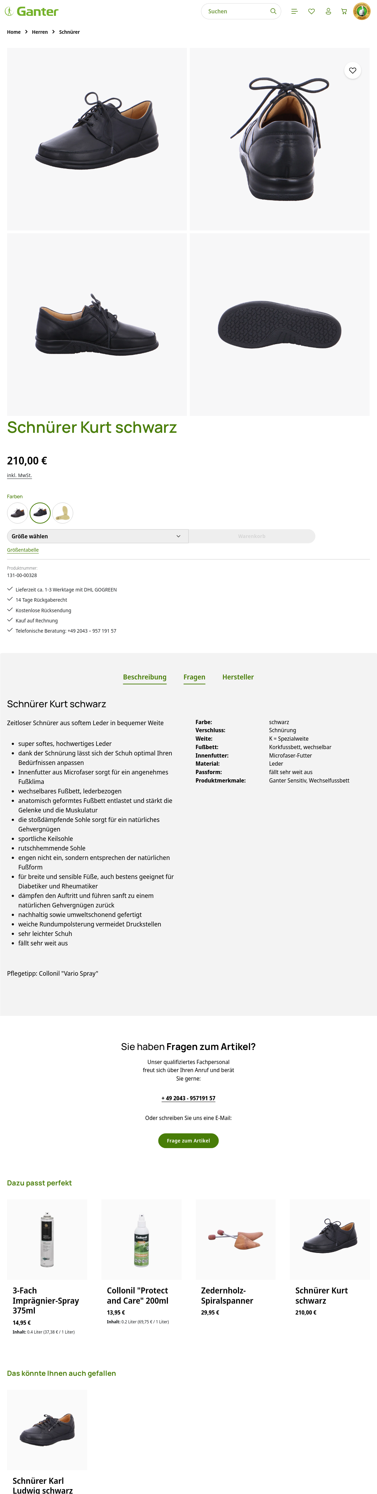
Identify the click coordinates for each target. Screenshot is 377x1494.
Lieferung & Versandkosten (166, 1394)
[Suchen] (178, 18)
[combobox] (138, 18)
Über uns (238, 1419)
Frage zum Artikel (188, 811)
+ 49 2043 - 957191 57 (188, 768)
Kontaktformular (69, 1391)
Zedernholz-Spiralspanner (227, 966)
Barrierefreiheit (246, 1432)
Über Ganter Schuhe (252, 1407)
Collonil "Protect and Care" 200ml (138, 966)
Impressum (241, 1382)
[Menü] (200, 17)
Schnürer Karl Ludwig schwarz (43, 1156)
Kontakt (142, 1382)
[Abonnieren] (282, 1266)
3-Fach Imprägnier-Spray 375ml (46, 971)
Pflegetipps (147, 1407)
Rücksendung (149, 1419)
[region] (110, 170)
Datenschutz (242, 1369)
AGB (232, 1357)
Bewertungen (149, 1444)
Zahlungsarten (151, 1432)
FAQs (139, 1357)
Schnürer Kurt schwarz (321, 966)
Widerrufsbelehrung (252, 1394)
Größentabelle (244, 206)
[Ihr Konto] (236, 17)
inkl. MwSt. (239, 131)
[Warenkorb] (255, 17)
